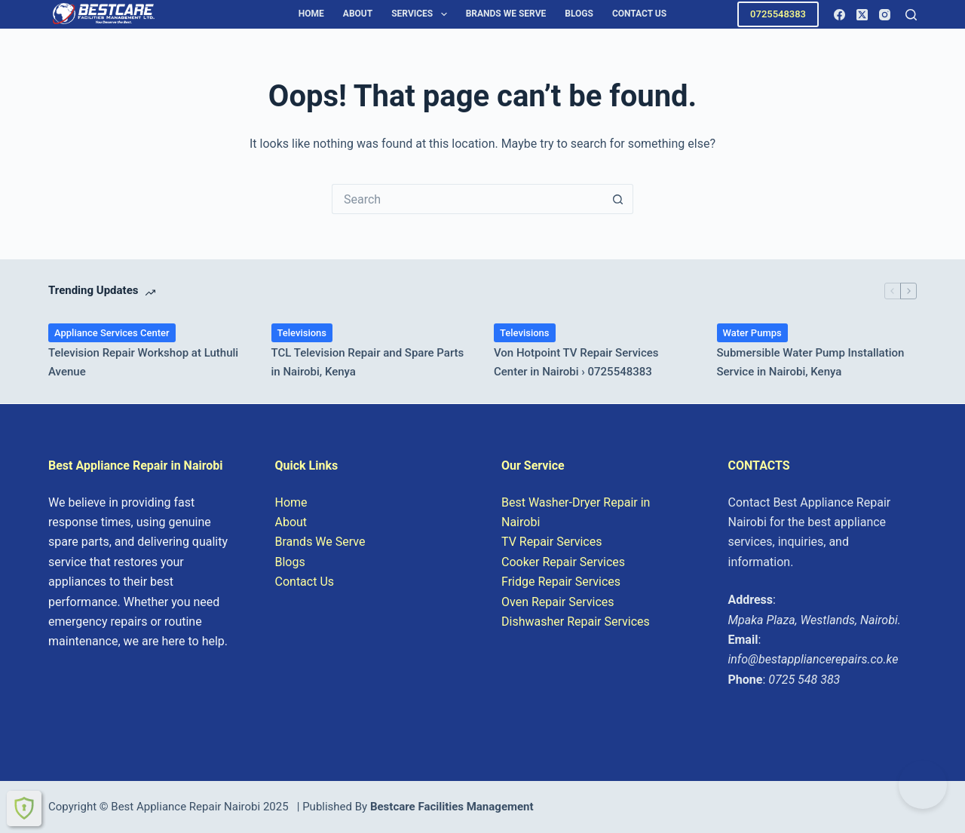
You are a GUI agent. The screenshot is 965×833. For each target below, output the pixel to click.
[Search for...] (467, 199)
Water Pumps (752, 332)
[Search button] (618, 199)
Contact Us (639, 13)
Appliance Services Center (112, 332)
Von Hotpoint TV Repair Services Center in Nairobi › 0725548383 (576, 362)
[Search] (911, 14)
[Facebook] (839, 14)
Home (311, 13)
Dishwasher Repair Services (575, 621)
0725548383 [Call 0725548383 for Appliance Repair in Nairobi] (778, 14)
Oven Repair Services (557, 602)
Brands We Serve (506, 13)
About (357, 13)
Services (421, 14)
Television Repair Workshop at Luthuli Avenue (143, 362)
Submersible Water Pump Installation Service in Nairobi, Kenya (811, 362)
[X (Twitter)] (862, 14)
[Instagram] (884, 14)
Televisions (302, 332)
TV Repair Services (551, 541)
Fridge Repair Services (560, 581)
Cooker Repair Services (563, 562)
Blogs (579, 13)
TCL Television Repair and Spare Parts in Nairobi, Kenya (367, 362)
